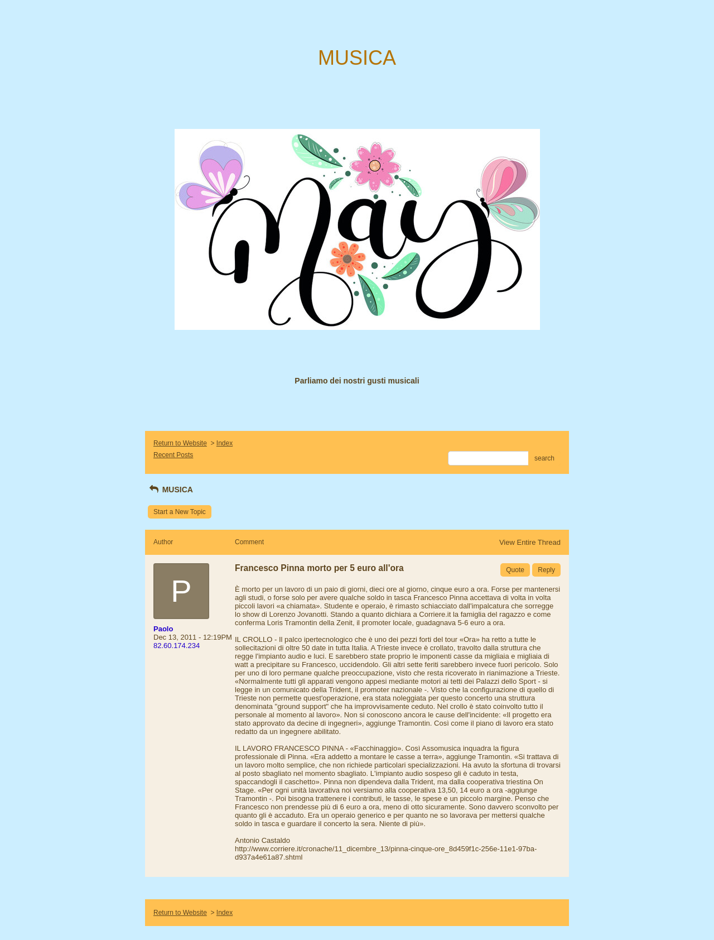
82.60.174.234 (176, 645)
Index (224, 443)
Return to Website (180, 443)
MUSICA (170, 489)
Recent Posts (173, 455)
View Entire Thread (530, 542)
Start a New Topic (179, 512)
